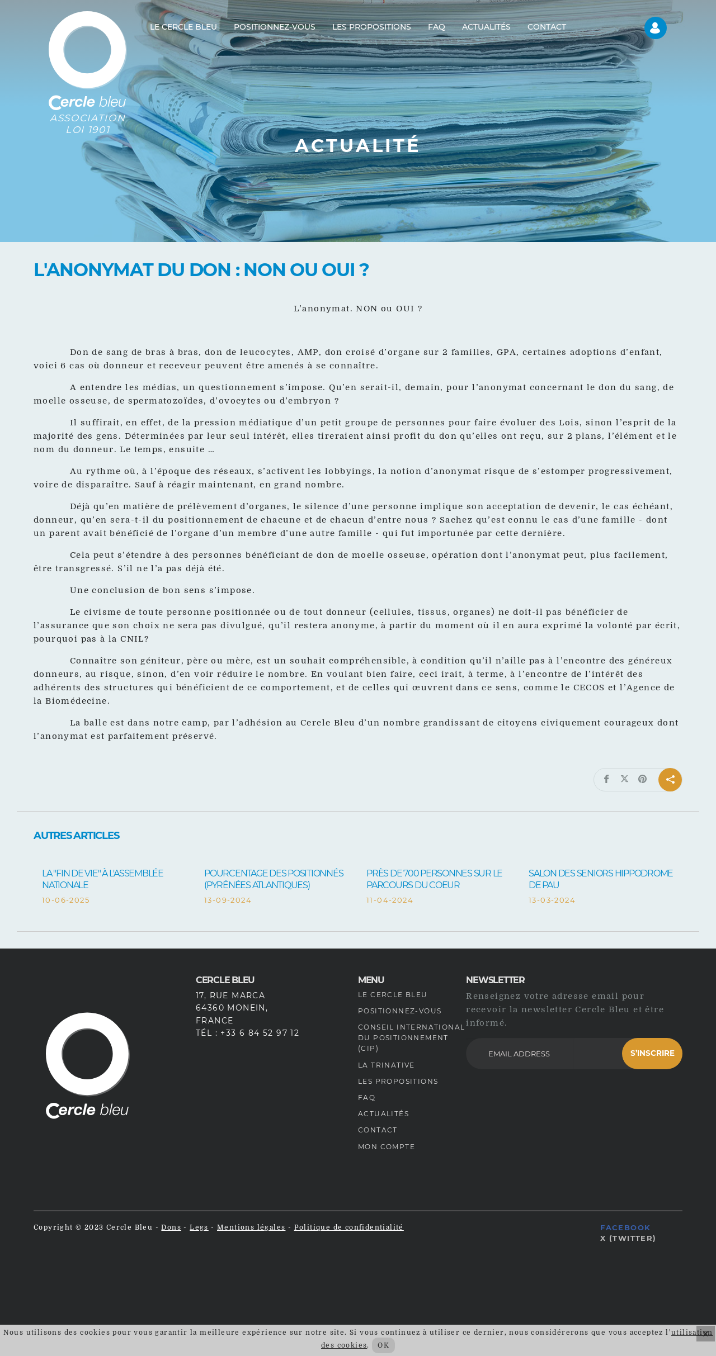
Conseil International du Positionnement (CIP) (411, 1037)
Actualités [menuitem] (486, 27)
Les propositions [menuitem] (371, 27)
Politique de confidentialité (349, 1227)
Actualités (383, 1114)
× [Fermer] (705, 1333)
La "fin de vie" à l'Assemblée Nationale (102, 879)
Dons (171, 1227)
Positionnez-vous (399, 1011)
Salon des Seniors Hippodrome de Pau (601, 879)
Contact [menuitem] (546, 27)
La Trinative (386, 1065)
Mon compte (386, 1146)
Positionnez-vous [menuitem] (274, 27)
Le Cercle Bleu (393, 994)
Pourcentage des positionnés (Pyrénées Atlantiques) (273, 879)
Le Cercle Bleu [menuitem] (183, 27)
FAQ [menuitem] (436, 27)
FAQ (366, 1097)
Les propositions (398, 1081)
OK (383, 1345)
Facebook (625, 1227)
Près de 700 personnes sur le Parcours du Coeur (434, 879)
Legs (199, 1227)
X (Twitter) (628, 1238)
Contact (378, 1130)
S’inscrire (652, 1053)
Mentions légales (251, 1227)
